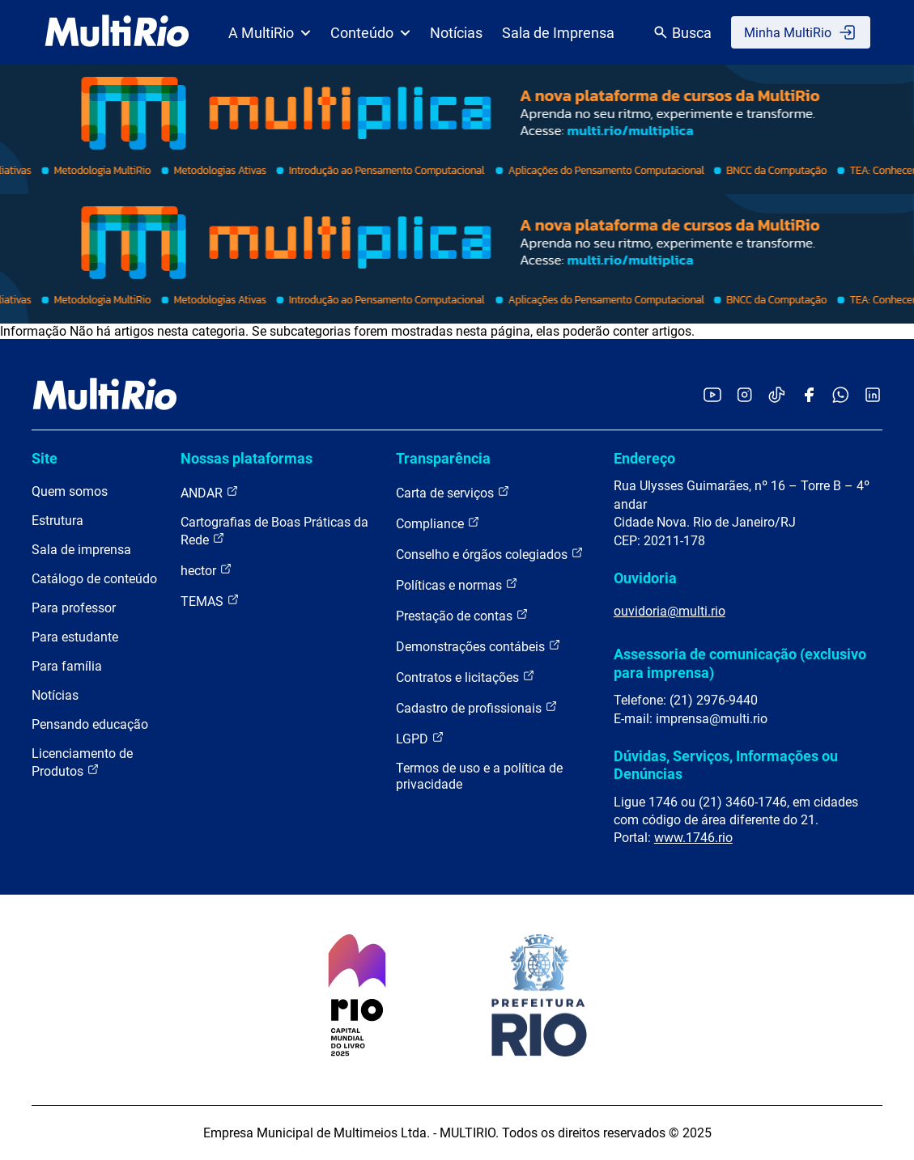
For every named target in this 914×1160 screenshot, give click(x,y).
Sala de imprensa (81, 549)
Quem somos (70, 491)
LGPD (420, 738)
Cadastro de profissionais (477, 707)
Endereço (644, 458)
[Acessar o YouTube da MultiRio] (712, 396)
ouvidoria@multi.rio (669, 611)
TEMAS (210, 600)
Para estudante (75, 637)
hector (206, 569)
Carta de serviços (453, 492)
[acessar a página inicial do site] (117, 32)
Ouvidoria (645, 577)
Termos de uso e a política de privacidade (479, 776)
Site (44, 458)
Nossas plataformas (246, 458)
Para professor (74, 608)
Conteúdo (370, 32)
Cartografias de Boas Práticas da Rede (274, 531)
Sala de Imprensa (558, 32)
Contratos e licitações (465, 676)
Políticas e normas (457, 584)
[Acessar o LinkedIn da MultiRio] (872, 396)
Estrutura (57, 520)
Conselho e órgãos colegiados (490, 553)
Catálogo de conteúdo (94, 578)
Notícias (456, 32)
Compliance (438, 522)
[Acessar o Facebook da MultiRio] (808, 396)
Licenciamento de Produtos (82, 762)
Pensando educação (90, 724)
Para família (67, 666)
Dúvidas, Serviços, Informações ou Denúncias (726, 764)
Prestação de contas (462, 615)
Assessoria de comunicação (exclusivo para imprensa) (740, 663)
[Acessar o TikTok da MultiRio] (777, 396)
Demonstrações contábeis (478, 645)
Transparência (443, 458)
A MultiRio (269, 32)
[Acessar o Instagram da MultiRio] (744, 396)
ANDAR (210, 492)
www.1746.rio (693, 837)
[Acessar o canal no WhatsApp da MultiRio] (841, 396)
